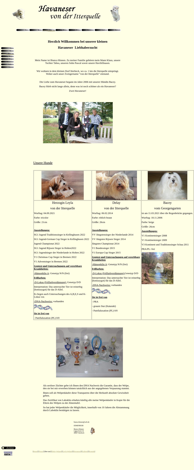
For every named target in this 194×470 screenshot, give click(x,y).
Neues (41, 451)
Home (35, 451)
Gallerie (85, 451)
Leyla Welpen (67, 451)
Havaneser (77, 451)
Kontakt (92, 451)
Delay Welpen (56, 451)
